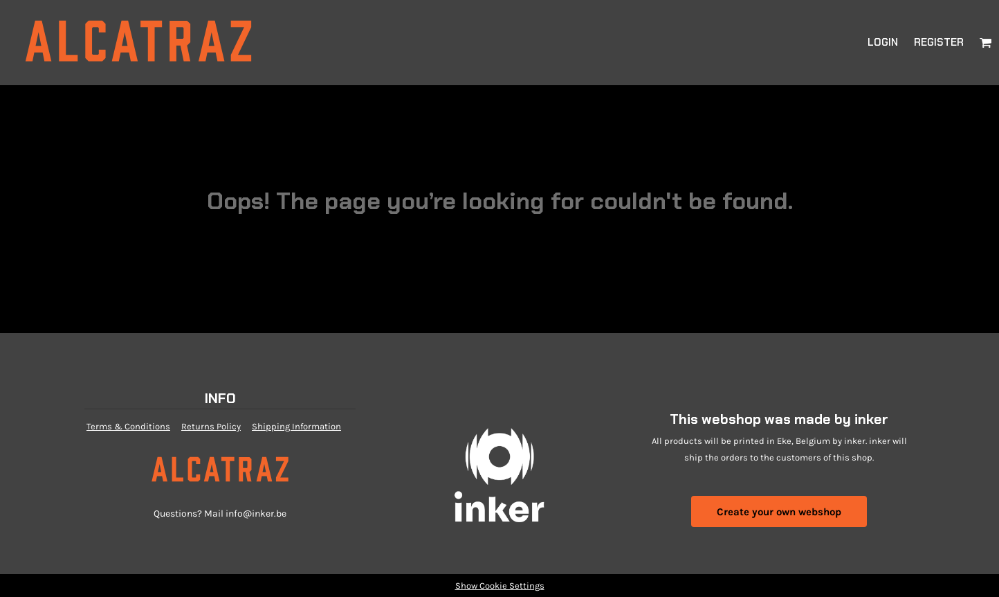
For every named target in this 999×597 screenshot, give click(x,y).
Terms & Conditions (128, 426)
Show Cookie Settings (499, 585)
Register (939, 42)
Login (883, 42)
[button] (986, 42)
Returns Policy (211, 426)
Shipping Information (296, 426)
